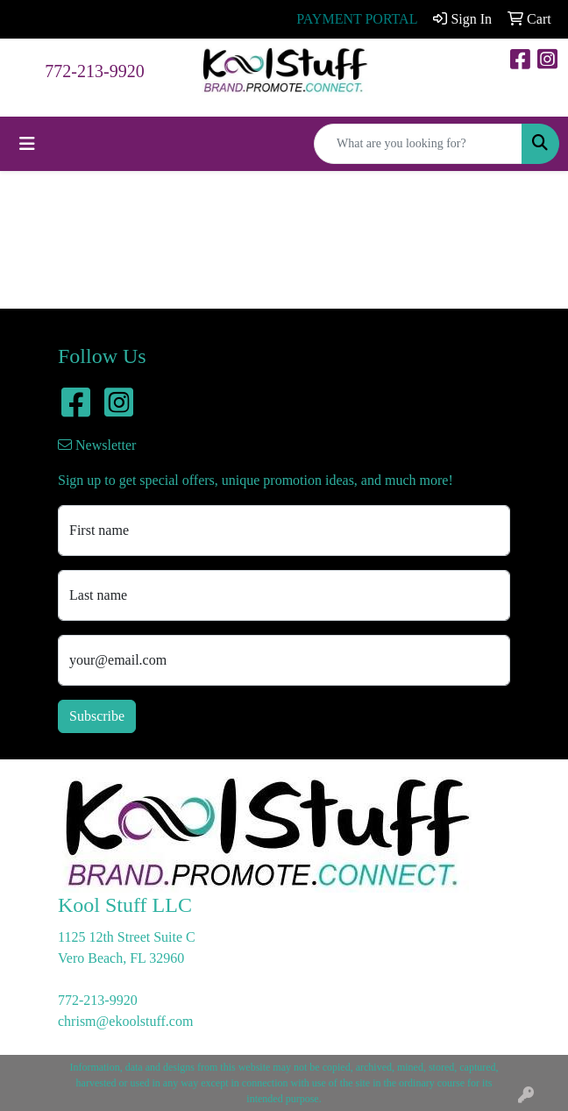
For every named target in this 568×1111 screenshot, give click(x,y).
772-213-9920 (94, 71)
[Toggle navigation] (27, 144)
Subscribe (96, 716)
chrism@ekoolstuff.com (125, 1021)
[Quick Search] (418, 144)
